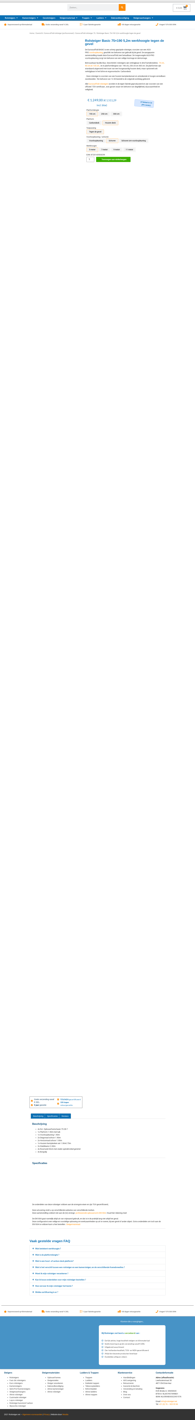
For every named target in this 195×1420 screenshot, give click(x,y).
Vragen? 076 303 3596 (167, 25)
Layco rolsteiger (16, 1400)
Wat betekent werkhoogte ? (48, 1248)
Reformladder (91, 1389)
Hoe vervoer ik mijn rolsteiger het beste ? (54, 1286)
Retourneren (128, 1383)
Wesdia (65, 1414)
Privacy (46, 1414)
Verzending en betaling (132, 1389)
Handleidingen (129, 1377)
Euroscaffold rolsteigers (98, 84)
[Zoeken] (122, 7)
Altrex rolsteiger (16, 1394)
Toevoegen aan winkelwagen (114, 159)
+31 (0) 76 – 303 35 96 (168, 1404)
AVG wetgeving (129, 1380)
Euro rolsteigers (16, 1383)
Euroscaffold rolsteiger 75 (85, 33)
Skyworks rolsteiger (17, 1406)
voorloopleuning (96, 52)
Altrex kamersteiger (55, 1389)
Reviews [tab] (65, 1116)
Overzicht (39, 33)
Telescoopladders (92, 1386)
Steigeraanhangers (17, 1392)
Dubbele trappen (92, 1383)
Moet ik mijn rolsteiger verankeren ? (51, 1273)
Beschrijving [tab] (38, 1116)
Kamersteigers (15, 1386)
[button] (97, 1249)
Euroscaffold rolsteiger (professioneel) (59, 33)
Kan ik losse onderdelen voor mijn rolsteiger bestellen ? (60, 1279)
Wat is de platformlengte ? (47, 1255)
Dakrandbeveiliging (55, 1386)
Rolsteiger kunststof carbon (21, 1403)
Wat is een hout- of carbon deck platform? (54, 1261)
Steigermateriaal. (73, 1224)
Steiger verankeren (55, 1383)
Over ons (127, 1394)
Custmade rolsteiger (17, 1397)
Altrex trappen (91, 1394)
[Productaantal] (90, 159)
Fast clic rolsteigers (17, 1380)
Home (32, 33)
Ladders (88, 1380)
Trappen (88, 1377)
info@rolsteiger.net (169, 1401)
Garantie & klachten (131, 1386)
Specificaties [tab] (52, 1116)
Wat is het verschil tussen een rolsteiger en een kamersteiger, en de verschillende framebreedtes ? (80, 1267)
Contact (126, 1397)
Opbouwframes (54, 1377)
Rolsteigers (14, 1377)
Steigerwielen (52, 1380)
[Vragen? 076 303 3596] (157, 24)
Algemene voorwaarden (32, 1414)
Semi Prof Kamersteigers (19, 1389)
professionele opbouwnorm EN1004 (91, 1213)
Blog (125, 1392)
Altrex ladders (91, 1392)
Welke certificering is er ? (46, 1292)
